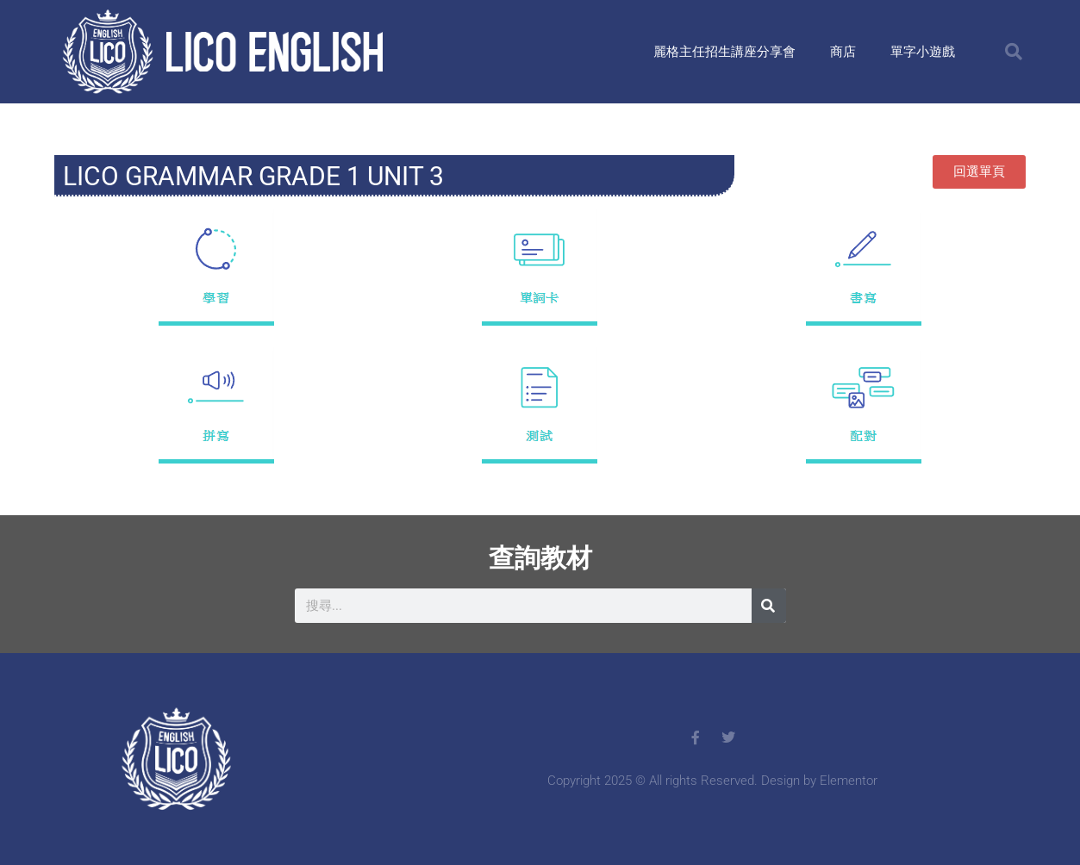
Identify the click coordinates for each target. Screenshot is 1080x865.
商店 (843, 51)
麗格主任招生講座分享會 (724, 51)
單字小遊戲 (922, 51)
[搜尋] (769, 605)
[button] (1013, 51)
